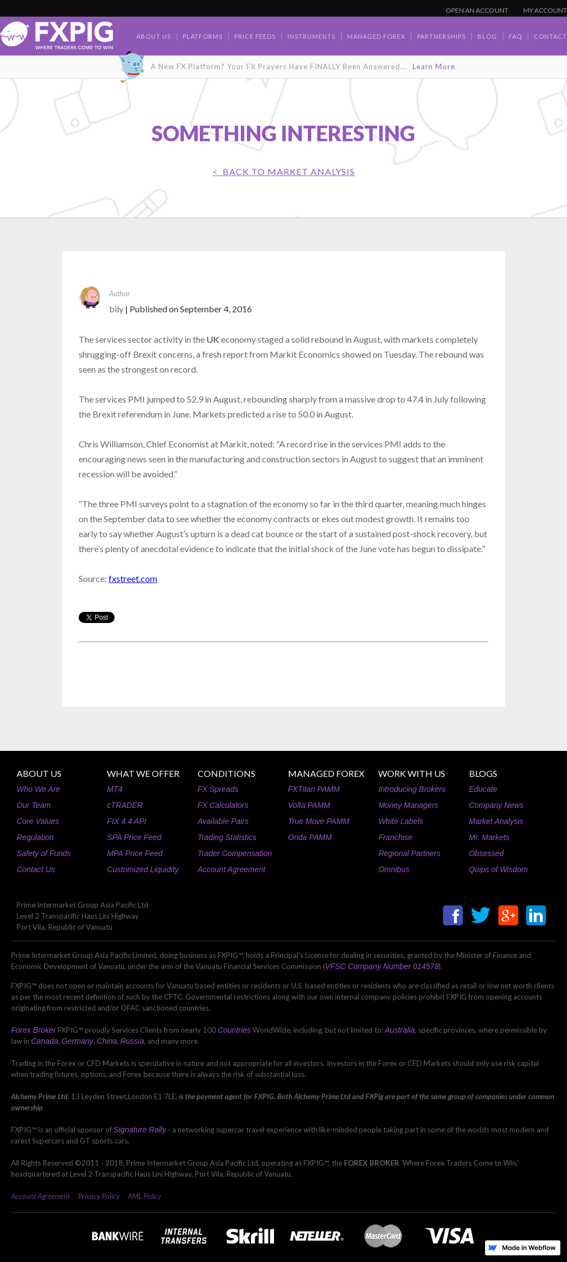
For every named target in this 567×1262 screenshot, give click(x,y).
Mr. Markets (489, 837)
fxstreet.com (133, 578)
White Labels (400, 821)
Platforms (203, 36)
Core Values (38, 821)
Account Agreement (231, 869)
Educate (483, 789)
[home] (56, 38)
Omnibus (393, 869)
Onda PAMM (310, 837)
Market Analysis (496, 821)
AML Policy (144, 1196)
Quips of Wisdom (498, 869)
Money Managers (408, 805)
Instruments (311, 36)
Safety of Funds (44, 853)
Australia (400, 1030)
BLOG (487, 36)
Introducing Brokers (411, 789)
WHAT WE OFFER (143, 773)
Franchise (395, 837)
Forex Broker (33, 1030)
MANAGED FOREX (326, 773)
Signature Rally (140, 1129)
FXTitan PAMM (314, 789)
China (107, 1041)
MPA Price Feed (134, 853)
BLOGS (483, 773)
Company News (496, 805)
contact (550, 36)
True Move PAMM (318, 821)
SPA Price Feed (134, 837)
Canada (44, 1041)
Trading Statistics (227, 837)
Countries (234, 1030)
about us (153, 36)
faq (515, 36)
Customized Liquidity (142, 869)
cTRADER (125, 805)
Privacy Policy (99, 1196)
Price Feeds (255, 36)
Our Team (34, 805)
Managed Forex (376, 36)
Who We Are (38, 789)
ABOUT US (39, 773)
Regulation (35, 837)
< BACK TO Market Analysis (284, 171)
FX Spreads (218, 789)
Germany (77, 1041)
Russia (132, 1041)
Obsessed (486, 853)
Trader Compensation (235, 853)
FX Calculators (223, 805)
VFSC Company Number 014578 (382, 966)
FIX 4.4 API (126, 821)
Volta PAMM (309, 805)
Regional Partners (409, 853)
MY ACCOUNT (545, 10)
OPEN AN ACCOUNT (477, 10)
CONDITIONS (226, 773)
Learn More (434, 66)
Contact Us (36, 869)
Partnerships (441, 36)
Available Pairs (223, 821)
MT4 (114, 789)
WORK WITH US (411, 773)
